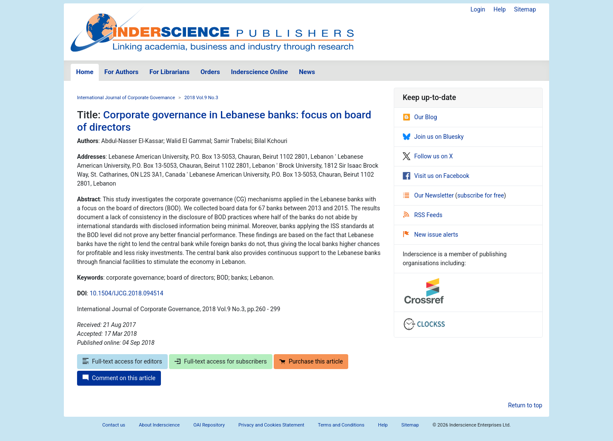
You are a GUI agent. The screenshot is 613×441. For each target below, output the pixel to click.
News (307, 72)
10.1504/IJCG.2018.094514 (126, 293)
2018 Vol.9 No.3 (201, 97)
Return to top (525, 405)
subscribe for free (480, 195)
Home (85, 72)
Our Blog (420, 117)
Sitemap (525, 9)
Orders (210, 72)
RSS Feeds (422, 215)
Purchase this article (311, 361)
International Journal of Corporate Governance (126, 97)
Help (499, 9)
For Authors (121, 72)
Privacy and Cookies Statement (271, 425)
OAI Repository (209, 425)
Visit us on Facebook (436, 175)
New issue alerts (430, 234)
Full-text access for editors (122, 361)
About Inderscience (159, 425)
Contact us (113, 425)
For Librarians (169, 72)
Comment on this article (119, 378)
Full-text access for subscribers (220, 361)
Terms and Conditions (341, 425)
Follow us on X (428, 156)
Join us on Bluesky (433, 136)
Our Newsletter (429, 195)
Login (477, 9)
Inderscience (259, 72)
